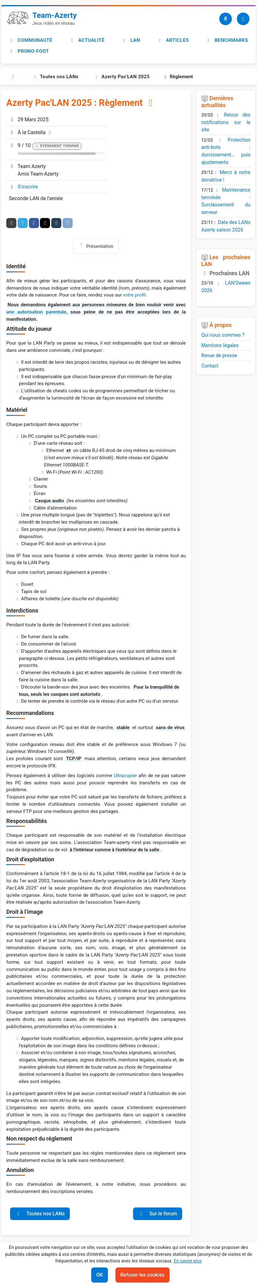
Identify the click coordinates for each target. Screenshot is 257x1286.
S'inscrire (28, 187)
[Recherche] (225, 19)
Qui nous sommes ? (223, 335)
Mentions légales (220, 345)
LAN (131, 40)
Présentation (100, 246)
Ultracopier (125, 775)
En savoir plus (188, 1261)
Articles (173, 40)
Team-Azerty (54, 15)
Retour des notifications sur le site (225, 122)
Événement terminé (59, 146)
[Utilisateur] (243, 19)
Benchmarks (227, 40)
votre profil (134, 295)
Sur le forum (157, 1214)
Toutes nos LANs (40, 1214)
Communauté (30, 40)
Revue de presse (219, 355)
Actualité (87, 40)
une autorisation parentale (36, 312)
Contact (210, 366)
